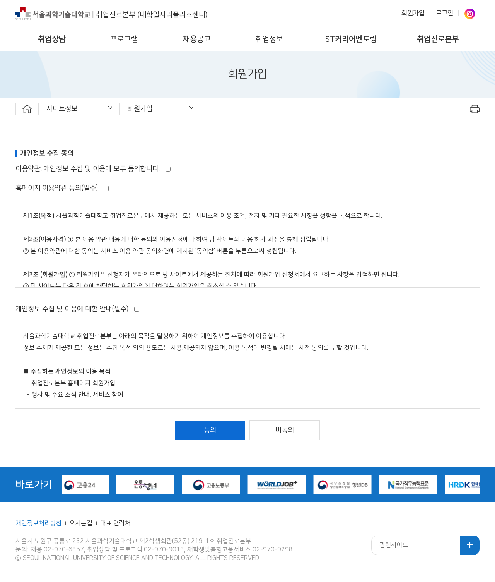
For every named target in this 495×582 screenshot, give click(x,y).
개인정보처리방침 (38, 523)
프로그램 (124, 39)
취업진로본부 (438, 39)
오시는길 (81, 523)
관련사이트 (393, 545)
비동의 (284, 430)
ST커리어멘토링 (351, 39)
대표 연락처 (115, 523)
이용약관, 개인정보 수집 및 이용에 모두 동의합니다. (93, 168)
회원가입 (413, 13)
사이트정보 (61, 108)
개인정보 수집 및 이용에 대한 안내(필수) (77, 308)
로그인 (444, 13)
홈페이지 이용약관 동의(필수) (62, 188)
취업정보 (269, 39)
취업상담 (52, 39)
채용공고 (197, 39)
